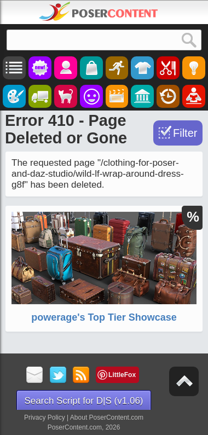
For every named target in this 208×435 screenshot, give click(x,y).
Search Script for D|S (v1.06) (84, 401)
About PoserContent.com (106, 417)
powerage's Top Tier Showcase (104, 317)
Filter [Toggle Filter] (185, 133)
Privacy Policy (44, 417)
